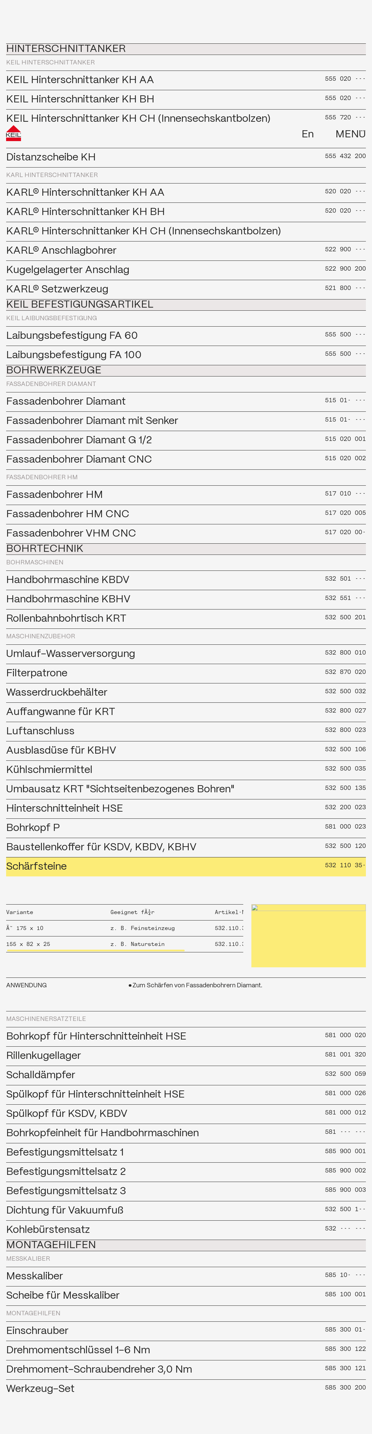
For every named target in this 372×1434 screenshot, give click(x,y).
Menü (350, 11)
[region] (124, 928)
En (308, 11)
